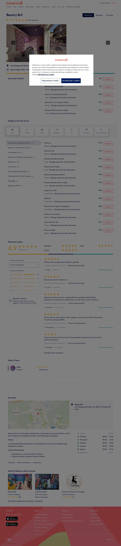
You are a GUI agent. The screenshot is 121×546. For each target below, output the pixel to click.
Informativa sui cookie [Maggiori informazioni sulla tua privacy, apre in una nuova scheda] (45, 74)
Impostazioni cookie (50, 80)
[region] (61, 70)
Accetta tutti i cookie (71, 80)
